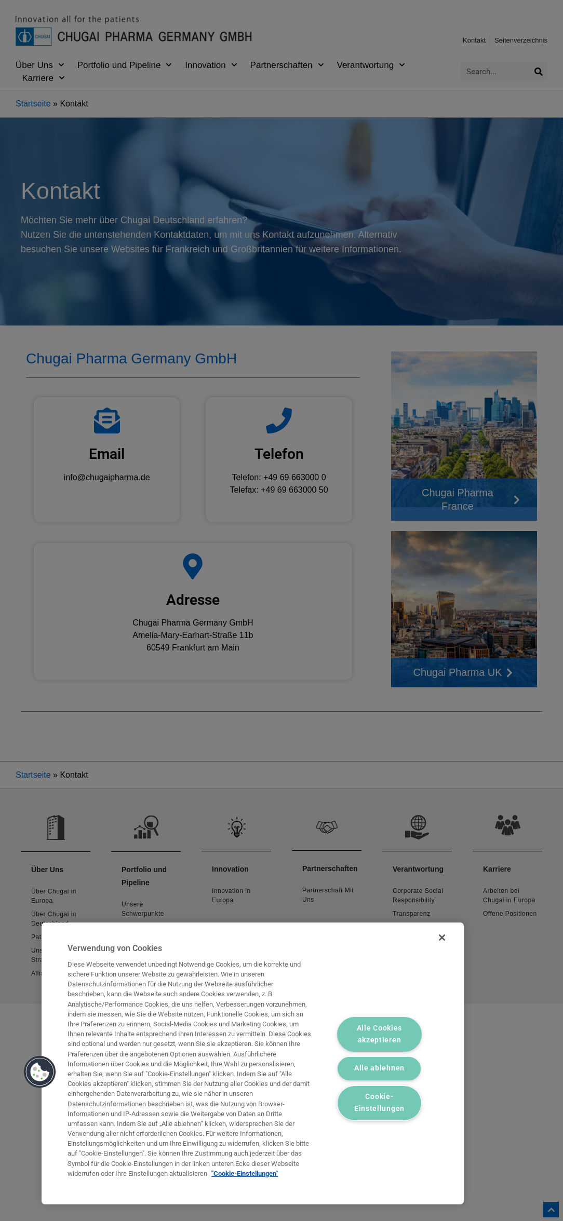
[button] (40, 1072)
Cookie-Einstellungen (379, 1103)
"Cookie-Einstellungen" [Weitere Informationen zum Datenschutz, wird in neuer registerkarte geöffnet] (244, 1173)
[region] (253, 1063)
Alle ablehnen (379, 1068)
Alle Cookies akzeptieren (380, 1034)
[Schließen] (442, 937)
